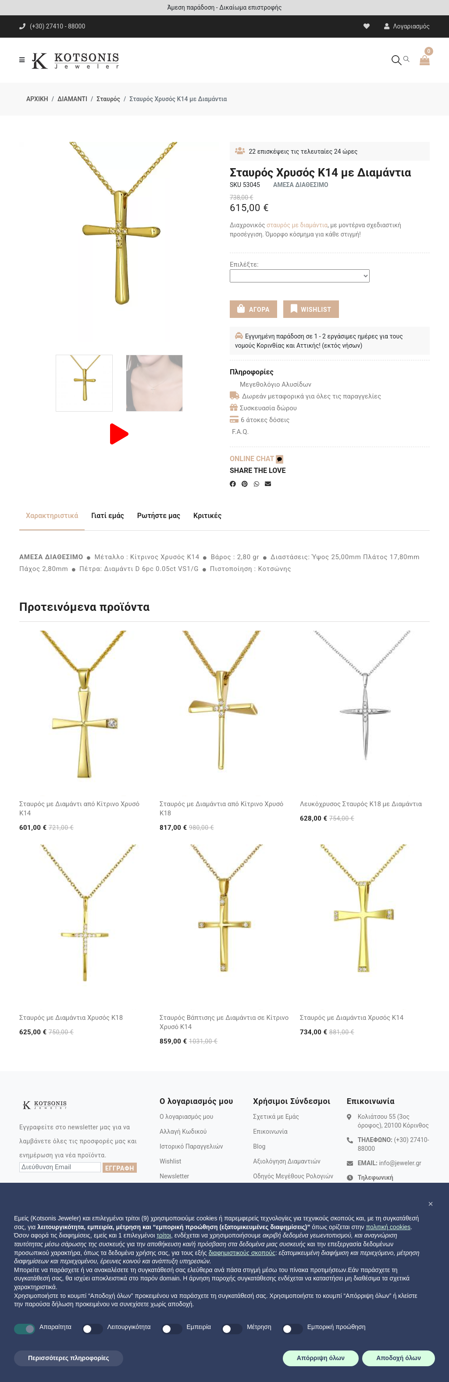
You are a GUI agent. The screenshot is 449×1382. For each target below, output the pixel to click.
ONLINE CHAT (256, 459)
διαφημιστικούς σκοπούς (242, 1252)
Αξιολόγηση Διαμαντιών (287, 1161)
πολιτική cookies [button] (388, 1226)
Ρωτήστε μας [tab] (158, 515)
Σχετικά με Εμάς (276, 1116)
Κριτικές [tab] (207, 515)
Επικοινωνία (270, 1131)
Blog (259, 1146)
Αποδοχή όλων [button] (398, 1357)
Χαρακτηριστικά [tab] (52, 515)
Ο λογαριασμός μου (186, 1116)
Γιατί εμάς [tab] (107, 515)
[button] (431, 1204)
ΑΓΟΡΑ (253, 308)
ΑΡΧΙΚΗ (37, 98)
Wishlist (170, 1161)
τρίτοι (164, 1235)
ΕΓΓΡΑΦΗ (119, 1168)
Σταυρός (108, 98)
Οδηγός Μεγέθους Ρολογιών (293, 1176)
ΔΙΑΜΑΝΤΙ (72, 98)
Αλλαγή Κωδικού (183, 1131)
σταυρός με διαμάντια (297, 225)
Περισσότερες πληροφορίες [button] (68, 1357)
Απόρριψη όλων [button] (321, 1357)
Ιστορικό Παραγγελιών (191, 1146)
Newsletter (174, 1176)
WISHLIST (310, 308)
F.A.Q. (240, 432)
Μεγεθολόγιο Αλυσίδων (270, 384)
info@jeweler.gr (400, 1163)
